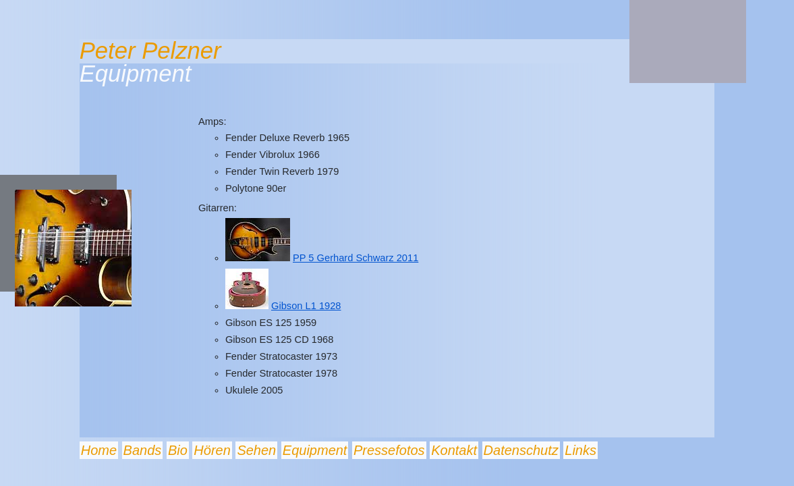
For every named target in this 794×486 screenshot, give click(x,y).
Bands (142, 450)
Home (99, 450)
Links (580, 450)
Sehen (256, 450)
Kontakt (454, 450)
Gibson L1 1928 (306, 305)
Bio (178, 450)
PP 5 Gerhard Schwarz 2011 (355, 257)
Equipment (315, 450)
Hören (212, 450)
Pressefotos (389, 450)
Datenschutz (521, 450)
